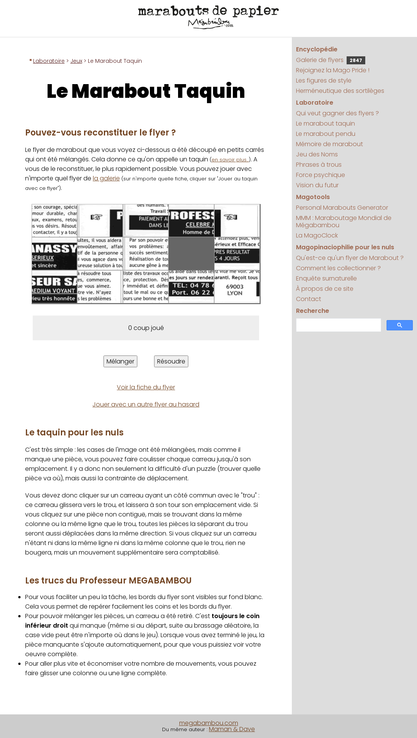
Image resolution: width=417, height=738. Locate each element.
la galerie (106, 178)
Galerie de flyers (330, 60)
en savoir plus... (230, 159)
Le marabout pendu (325, 133)
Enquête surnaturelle (326, 278)
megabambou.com (208, 723)
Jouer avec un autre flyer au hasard (145, 404)
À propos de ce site (324, 288)
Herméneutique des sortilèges (340, 90)
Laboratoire (49, 61)
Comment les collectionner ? (338, 268)
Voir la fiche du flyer (146, 387)
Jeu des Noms (317, 154)
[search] (338, 325)
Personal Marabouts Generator (342, 207)
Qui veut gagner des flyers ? (337, 113)
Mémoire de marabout (329, 144)
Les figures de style (324, 80)
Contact (308, 299)
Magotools (313, 197)
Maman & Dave (232, 729)
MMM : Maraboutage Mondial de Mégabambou (344, 222)
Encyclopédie (316, 49)
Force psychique (320, 175)
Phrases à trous (319, 164)
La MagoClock (317, 235)
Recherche (312, 310)
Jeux (76, 61)
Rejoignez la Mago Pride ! (332, 70)
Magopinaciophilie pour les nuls (345, 247)
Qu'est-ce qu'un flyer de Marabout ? (350, 257)
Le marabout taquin (325, 123)
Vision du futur (317, 185)
